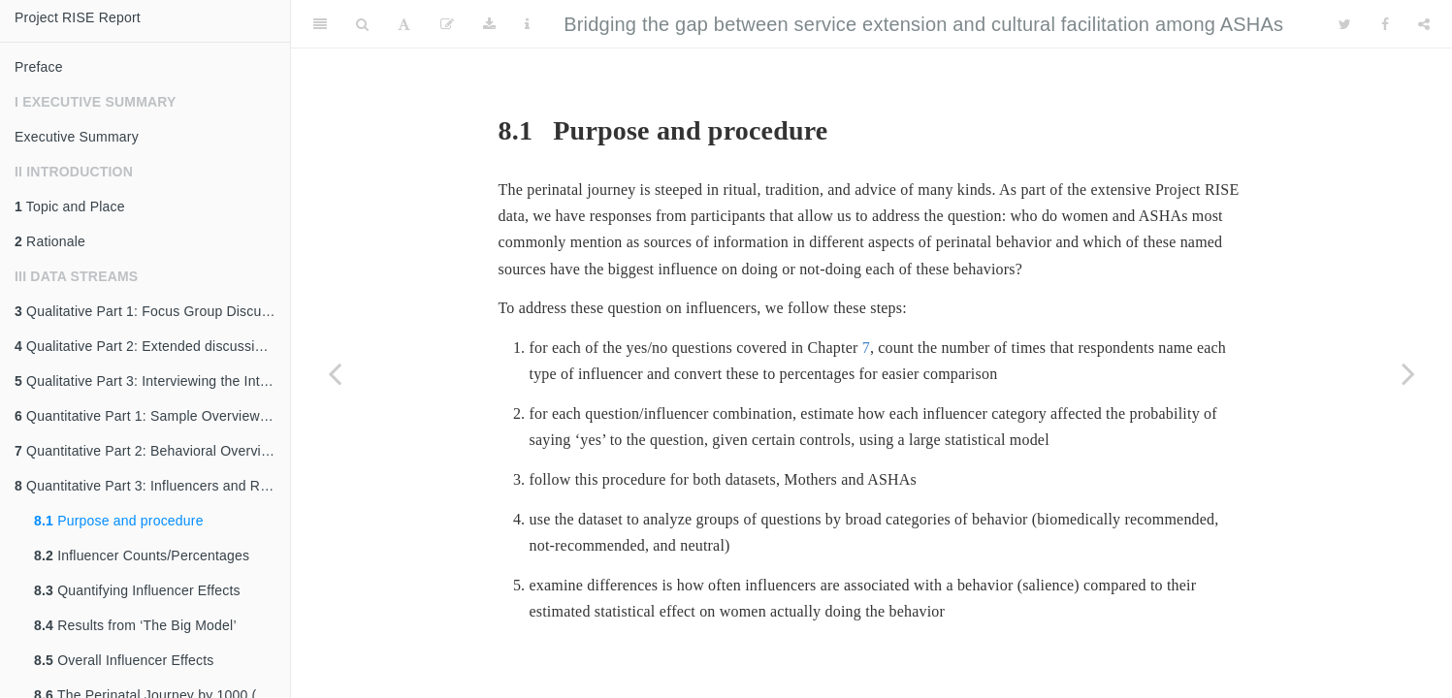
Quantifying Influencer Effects (137, 590)
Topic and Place (70, 206)
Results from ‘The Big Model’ (135, 625)
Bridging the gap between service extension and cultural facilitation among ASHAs (923, 24)
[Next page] (1408, 373)
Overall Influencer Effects (124, 660)
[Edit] (447, 24)
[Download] (489, 24)
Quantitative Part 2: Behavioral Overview (146, 451)
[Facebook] (1385, 24)
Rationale (50, 241)
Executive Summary (77, 136)
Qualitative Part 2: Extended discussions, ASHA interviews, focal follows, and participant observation (152, 346)
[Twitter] (1345, 24)
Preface (39, 67)
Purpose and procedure (119, 520)
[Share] (1424, 24)
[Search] (362, 24)
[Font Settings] (404, 24)
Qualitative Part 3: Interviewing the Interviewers (152, 381)
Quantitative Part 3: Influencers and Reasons (152, 485)
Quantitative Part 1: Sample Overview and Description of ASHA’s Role (152, 416)
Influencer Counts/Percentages (141, 555)
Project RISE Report (78, 17)
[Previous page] (334, 373)
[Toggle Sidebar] (320, 24)
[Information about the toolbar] (527, 24)
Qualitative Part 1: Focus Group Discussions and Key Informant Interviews (152, 311)
